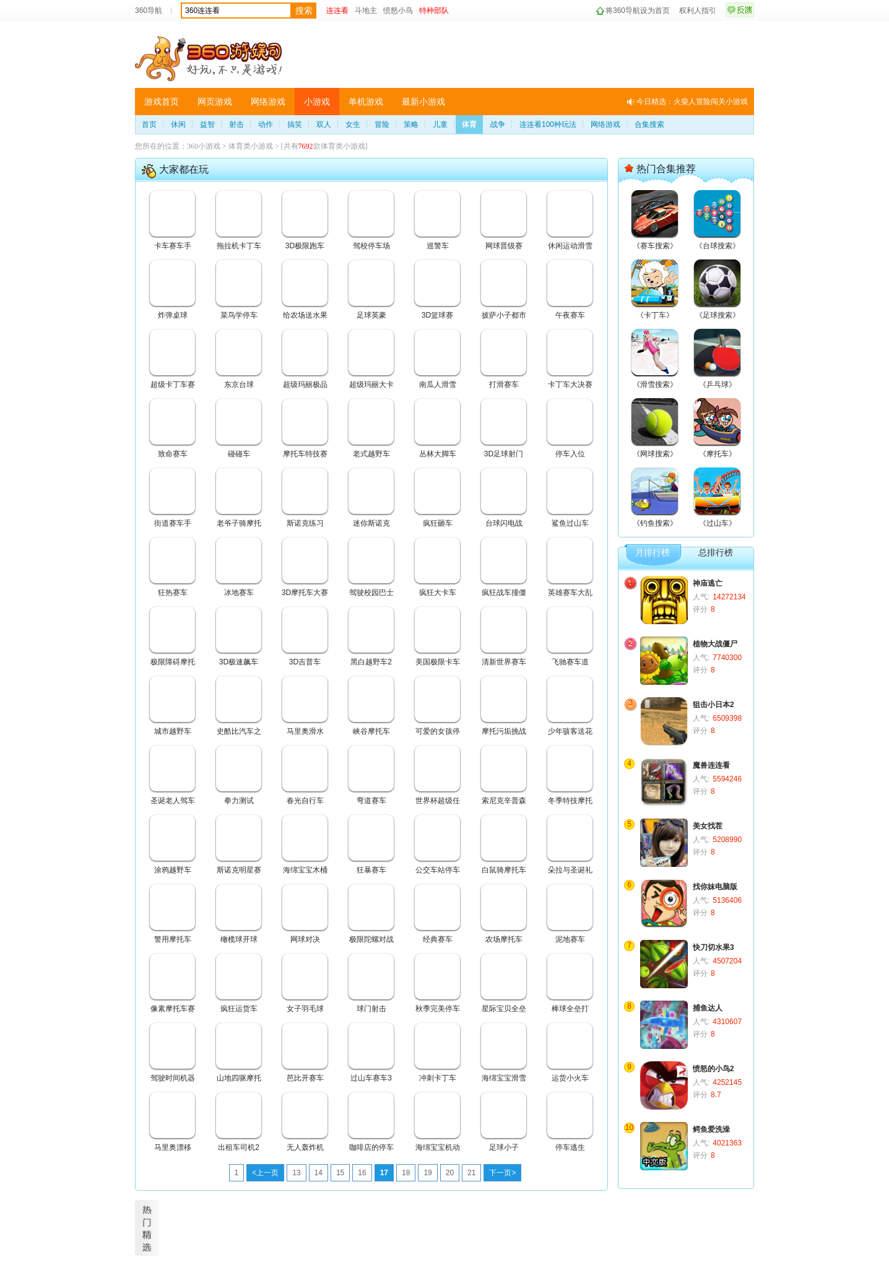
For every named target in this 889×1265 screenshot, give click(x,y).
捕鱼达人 (707, 1008)
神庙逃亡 (707, 583)
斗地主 (366, 10)
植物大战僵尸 (715, 644)
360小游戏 (203, 146)
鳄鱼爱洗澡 (711, 1129)
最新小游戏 (423, 102)
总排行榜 (715, 552)
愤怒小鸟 (398, 10)
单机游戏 (366, 102)
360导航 (148, 10)
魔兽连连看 (711, 765)
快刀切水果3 (713, 947)
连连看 (337, 10)
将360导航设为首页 (637, 10)
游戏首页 (161, 102)
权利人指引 (697, 10)
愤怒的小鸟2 (713, 1068)
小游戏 (317, 102)
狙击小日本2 (713, 704)
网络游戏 (268, 102)
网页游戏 (214, 102)
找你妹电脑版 (715, 886)
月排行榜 (652, 552)
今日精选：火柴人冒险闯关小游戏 (692, 101)
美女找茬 (707, 826)
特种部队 (434, 10)
